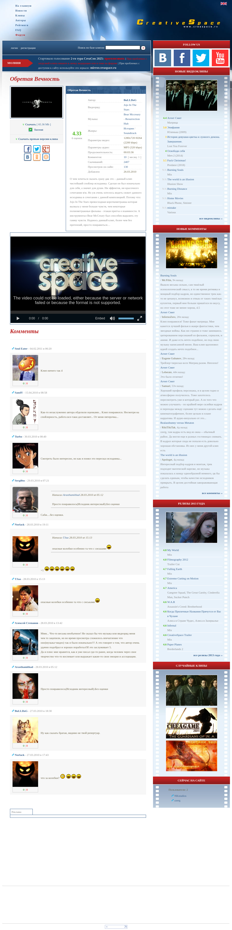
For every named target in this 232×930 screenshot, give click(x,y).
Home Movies (175, 198)
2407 (126, 161)
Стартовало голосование (71, 58)
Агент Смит (174, 117)
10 (125, 157)
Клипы (20, 15)
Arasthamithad (71, 494)
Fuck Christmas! (176, 160)
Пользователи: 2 (178, 789)
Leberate (167, 372)
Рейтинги (21, 25)
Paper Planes (174, 644)
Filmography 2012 (177, 559)
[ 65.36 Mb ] (36, 124)
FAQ (18, 30)
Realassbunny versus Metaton (177, 422)
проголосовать (114, 58)
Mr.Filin (166, 280)
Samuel (166, 385)
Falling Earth (174, 568)
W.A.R (171, 601)
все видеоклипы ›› (211, 218)
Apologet (167, 459)
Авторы (20, 20)
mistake (171, 207)
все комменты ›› (212, 493)
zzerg (177, 800)
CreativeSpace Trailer (179, 634)
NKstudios (180, 795)
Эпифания (173, 127)
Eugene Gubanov (171, 358)
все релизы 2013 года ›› (208, 655)
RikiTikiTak (168, 427)
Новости (21, 10)
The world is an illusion (180, 179)
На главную (23, 5)
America (172, 587)
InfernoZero (168, 316)
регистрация (28, 47)
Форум (20, 34)
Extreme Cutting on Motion (182, 578)
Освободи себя (176, 150)
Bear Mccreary (132, 114)
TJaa (66, 537)
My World (173, 550)
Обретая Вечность (79, 90)
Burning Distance (177, 188)
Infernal (171, 625)
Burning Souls (175, 169)
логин (14, 47)
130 (126, 166)
